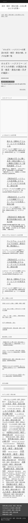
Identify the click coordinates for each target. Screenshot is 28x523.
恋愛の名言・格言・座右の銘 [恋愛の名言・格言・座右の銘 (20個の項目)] (13, 464)
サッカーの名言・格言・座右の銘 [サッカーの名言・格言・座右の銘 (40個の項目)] (13, 411)
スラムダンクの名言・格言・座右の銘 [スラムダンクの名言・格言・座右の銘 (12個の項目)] (13, 422)
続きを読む (23, 89)
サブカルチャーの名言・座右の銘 (11, 507)
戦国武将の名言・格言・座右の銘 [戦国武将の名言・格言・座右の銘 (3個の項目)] (15, 466)
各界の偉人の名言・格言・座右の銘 (12, 505)
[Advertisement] (14, 32)
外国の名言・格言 (7, 514)
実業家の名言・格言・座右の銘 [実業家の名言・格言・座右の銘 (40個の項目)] (14, 448)
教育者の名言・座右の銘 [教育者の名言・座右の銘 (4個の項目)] (14, 471)
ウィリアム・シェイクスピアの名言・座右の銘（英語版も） (16, 243)
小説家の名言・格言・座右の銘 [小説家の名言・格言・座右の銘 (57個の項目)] (13, 454)
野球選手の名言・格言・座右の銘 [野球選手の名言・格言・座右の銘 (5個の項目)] (13, 495)
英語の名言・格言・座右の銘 (8, 81)
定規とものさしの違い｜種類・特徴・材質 (13, 303)
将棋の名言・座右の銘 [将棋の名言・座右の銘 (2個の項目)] (13, 451)
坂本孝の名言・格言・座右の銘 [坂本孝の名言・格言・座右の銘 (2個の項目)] (18, 441)
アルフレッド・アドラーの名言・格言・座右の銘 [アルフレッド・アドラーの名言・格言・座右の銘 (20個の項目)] (13, 403)
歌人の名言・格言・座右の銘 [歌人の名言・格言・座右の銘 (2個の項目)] (14, 474)
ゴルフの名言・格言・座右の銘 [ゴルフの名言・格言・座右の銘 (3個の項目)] (14, 408)
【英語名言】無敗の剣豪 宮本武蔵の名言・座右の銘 (16, 219)
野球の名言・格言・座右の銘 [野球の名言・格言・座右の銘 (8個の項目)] (13, 494)
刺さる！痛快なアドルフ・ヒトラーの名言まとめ (16, 143)
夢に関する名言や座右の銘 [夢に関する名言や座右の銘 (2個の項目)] (9, 443)
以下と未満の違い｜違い (9, 322)
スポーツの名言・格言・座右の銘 (11, 510)
